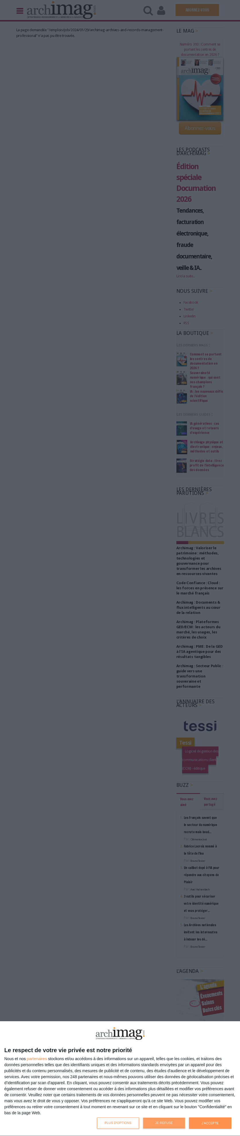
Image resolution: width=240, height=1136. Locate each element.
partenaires (37, 1059)
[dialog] (120, 1079)
